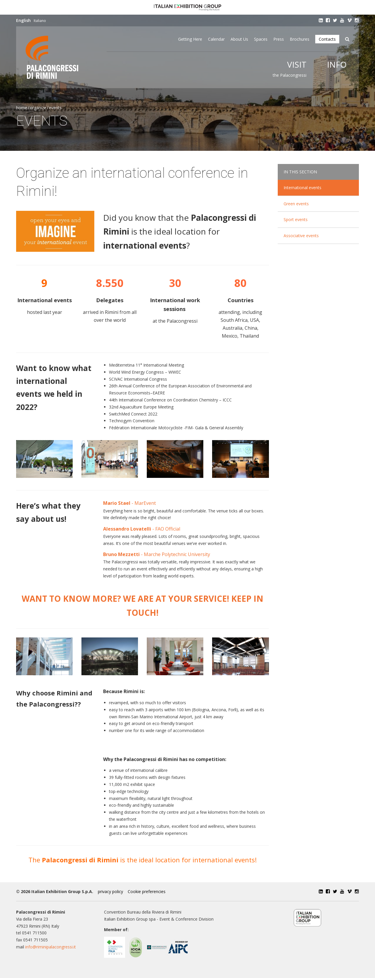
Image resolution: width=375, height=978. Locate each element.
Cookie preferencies (147, 891)
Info (337, 64)
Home (21, 107)
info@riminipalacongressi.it (50, 947)
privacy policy (110, 891)
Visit (296, 64)
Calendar (216, 39)
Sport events (296, 219)
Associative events (301, 235)
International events (302, 187)
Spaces (260, 39)
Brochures (299, 39)
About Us (239, 39)
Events (55, 107)
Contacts (327, 39)
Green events (296, 203)
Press (278, 39)
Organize (38, 107)
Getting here (190, 39)
